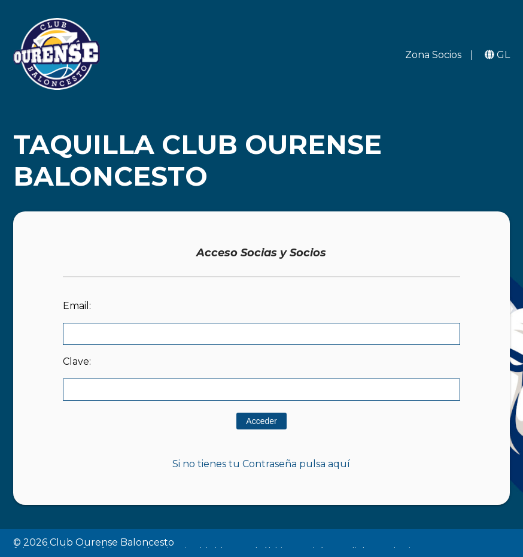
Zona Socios (433, 54)
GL (503, 54)
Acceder (261, 421)
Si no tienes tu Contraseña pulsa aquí (261, 464)
